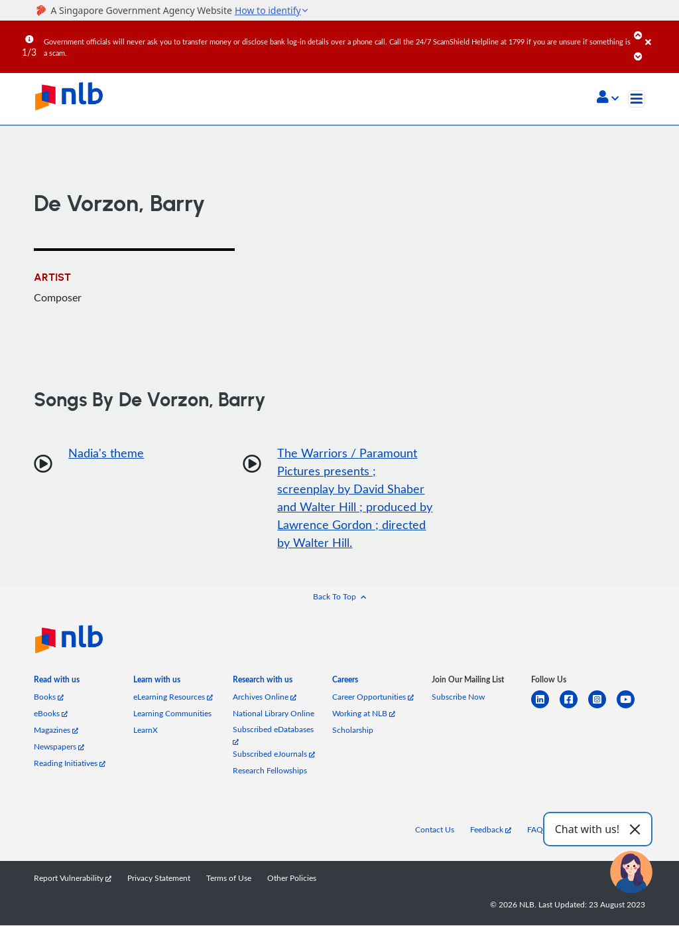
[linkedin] (545, 708)
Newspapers (59, 747)
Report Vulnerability (72, 879)
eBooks (51, 714)
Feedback (490, 830)
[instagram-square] (602, 708)
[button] (608, 98)
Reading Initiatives (69, 764)
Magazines (56, 730)
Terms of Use (228, 879)
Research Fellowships (270, 771)
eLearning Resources (173, 697)
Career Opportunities (373, 697)
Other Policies (291, 879)
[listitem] (57, 682)
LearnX (145, 730)
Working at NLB (363, 714)
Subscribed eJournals (274, 754)
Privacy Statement (158, 879)
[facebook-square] (574, 708)
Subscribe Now (458, 697)
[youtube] (631, 708)
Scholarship (352, 730)
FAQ (535, 830)
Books (49, 697)
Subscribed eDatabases (273, 735)
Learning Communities (172, 714)
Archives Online (264, 697)
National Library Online (273, 714)
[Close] (659, 32)
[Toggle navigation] (636, 99)
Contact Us (434, 830)
